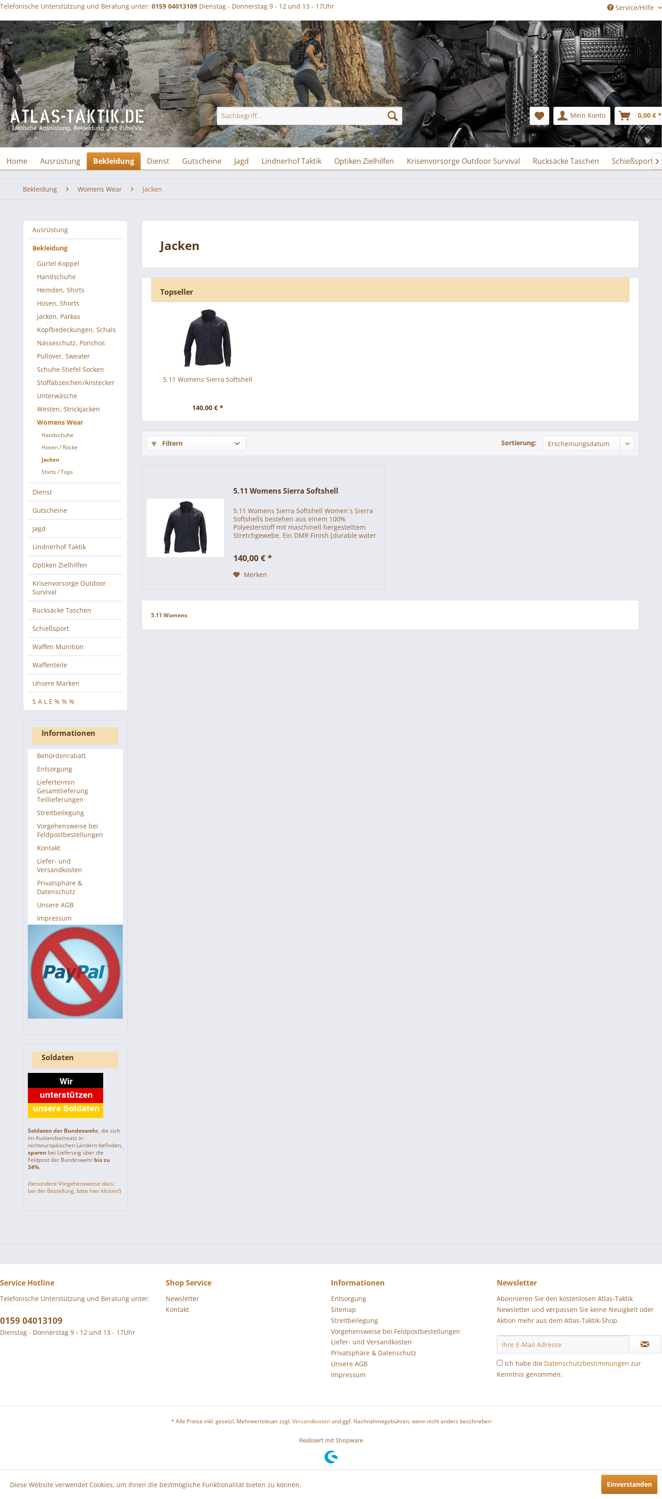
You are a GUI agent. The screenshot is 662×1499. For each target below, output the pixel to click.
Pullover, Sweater (63, 356)
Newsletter (182, 1298)
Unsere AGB (55, 904)
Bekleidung (50, 248)
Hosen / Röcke (60, 447)
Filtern (167, 443)
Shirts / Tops (57, 472)
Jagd (39, 528)
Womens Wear (60, 422)
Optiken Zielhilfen (59, 565)
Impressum (54, 918)
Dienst (42, 492)
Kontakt (48, 847)
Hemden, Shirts (60, 290)
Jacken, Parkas (58, 316)
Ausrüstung (50, 229)
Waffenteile (49, 665)
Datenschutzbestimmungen (586, 1363)
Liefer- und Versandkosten (59, 865)
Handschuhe (56, 276)
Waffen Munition (58, 646)
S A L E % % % (53, 701)
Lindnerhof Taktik (59, 546)
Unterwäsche (57, 395)
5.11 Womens (169, 615)
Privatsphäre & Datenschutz (59, 887)
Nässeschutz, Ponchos (71, 342)
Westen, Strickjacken (68, 409)
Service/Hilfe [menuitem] (631, 7)
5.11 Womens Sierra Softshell (207, 379)
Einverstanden (629, 1484)
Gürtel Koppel (58, 263)
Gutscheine (49, 510)
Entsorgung (54, 769)
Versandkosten (311, 1421)
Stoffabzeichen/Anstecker (76, 382)
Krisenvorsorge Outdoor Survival (69, 587)
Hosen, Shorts (58, 303)
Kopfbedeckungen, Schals (76, 329)
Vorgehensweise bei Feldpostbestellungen (70, 830)
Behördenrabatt (61, 755)
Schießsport (50, 628)
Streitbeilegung (60, 812)
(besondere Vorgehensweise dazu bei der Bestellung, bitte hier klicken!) (74, 1187)
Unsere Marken (55, 683)
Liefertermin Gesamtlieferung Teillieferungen (62, 791)
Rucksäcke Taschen (61, 610)
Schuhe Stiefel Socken (70, 369)
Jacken (50, 459)
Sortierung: (518, 442)
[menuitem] (309, 116)
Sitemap (343, 1309)
